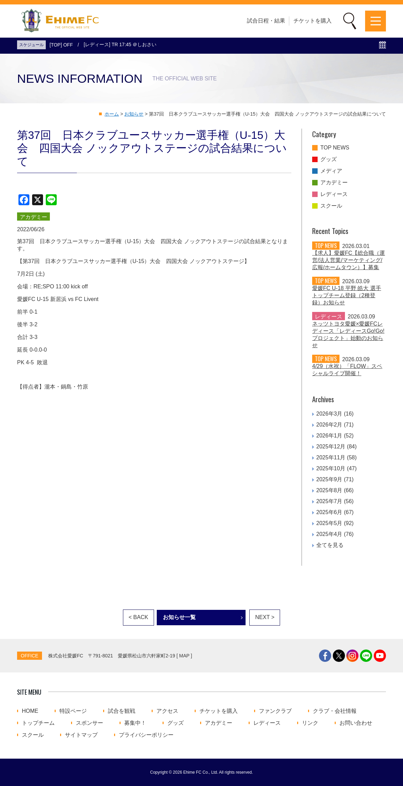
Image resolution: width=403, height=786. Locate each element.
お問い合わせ (355, 723)
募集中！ (135, 723)
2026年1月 (329, 435)
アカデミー (334, 182)
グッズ (328, 159)
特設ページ (73, 711)
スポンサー (89, 723)
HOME (30, 711)
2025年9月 (329, 479)
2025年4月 (329, 534)
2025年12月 (330, 446)
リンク (310, 723)
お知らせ (133, 114)
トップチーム (38, 723)
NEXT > (264, 617)
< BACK (138, 617)
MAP (184, 655)
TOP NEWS (334, 147)
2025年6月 (329, 512)
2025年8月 (329, 490)
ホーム (112, 114)
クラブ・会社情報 (335, 711)
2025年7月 (329, 501)
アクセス (167, 711)
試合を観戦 (121, 711)
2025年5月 (329, 523)
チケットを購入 (312, 21)
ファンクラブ (275, 711)
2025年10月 (330, 468)
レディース (334, 194)
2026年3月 (329, 414)
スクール (331, 206)
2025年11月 (330, 457)
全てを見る (330, 545)
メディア (331, 171)
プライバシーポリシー (146, 735)
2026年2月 (329, 425)
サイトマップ (81, 735)
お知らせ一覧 (179, 617)
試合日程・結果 (266, 21)
